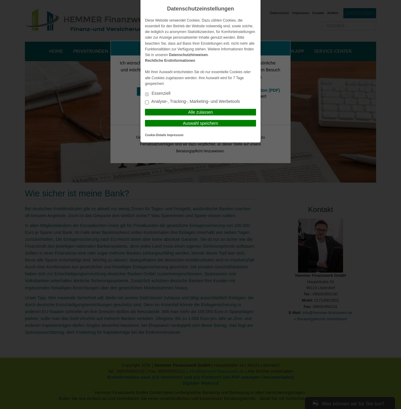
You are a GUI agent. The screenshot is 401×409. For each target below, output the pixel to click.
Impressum (175, 135)
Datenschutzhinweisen (188, 55)
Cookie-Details (155, 135)
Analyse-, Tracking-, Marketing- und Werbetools (192, 101)
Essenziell (157, 93)
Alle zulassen (200, 112)
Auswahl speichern (200, 123)
